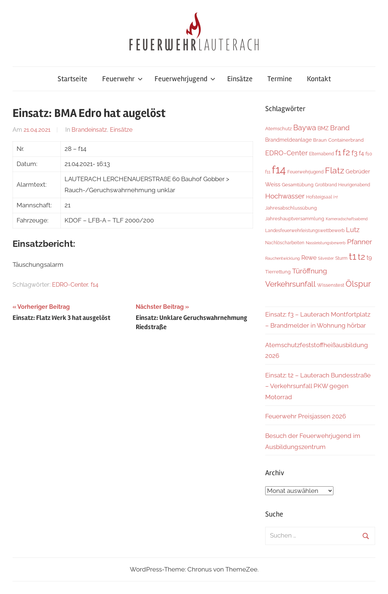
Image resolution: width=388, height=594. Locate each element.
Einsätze (240, 78)
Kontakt (319, 78)
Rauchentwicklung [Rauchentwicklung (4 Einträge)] (282, 258)
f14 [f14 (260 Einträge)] (279, 169)
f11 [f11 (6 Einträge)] (267, 172)
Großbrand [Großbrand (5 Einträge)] (326, 184)
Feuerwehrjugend (185, 78)
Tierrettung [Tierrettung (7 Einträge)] (278, 271)
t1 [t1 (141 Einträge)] (352, 256)
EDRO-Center (70, 284)
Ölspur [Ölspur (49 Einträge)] (358, 284)
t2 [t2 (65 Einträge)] (361, 257)
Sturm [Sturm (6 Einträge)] (341, 258)
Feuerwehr (122, 78)
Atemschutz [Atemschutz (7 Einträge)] (278, 128)
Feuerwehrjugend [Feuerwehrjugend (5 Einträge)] (305, 172)
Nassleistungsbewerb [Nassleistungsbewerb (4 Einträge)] (326, 243)
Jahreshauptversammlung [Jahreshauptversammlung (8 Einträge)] (294, 218)
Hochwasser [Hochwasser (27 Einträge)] (285, 196)
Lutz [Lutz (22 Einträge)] (353, 230)
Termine (279, 78)
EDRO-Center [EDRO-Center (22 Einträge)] (286, 153)
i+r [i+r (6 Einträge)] (335, 197)
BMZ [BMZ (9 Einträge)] (323, 128)
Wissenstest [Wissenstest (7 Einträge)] (330, 285)
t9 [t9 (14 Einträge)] (369, 257)
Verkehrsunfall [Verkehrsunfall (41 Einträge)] (290, 284)
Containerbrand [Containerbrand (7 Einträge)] (346, 140)
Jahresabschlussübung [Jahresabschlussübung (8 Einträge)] (291, 208)
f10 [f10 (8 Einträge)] (369, 153)
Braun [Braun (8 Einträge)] (320, 140)
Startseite (72, 78)
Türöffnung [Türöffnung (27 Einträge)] (309, 271)
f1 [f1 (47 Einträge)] (338, 152)
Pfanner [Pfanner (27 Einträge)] (359, 242)
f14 (94, 284)
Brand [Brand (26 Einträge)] (340, 128)
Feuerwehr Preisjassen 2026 (305, 416)
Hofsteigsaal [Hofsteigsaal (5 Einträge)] (319, 197)
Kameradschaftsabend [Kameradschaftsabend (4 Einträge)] (347, 219)
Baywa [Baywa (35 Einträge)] (304, 127)
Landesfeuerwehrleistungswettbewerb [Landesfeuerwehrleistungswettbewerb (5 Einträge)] (304, 230)
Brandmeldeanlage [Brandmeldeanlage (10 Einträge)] (288, 140)
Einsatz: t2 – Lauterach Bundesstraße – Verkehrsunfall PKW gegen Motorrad (318, 386)
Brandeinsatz (89, 129)
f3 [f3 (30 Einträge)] (354, 153)
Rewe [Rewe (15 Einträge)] (308, 257)
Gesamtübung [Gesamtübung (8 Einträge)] (297, 184)
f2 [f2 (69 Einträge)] (346, 152)
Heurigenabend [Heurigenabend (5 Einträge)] (354, 184)
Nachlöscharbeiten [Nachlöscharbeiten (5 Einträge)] (284, 242)
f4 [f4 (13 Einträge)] (361, 153)
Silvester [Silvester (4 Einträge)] (326, 258)
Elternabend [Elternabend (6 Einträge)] (321, 153)
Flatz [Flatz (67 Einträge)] (334, 170)
